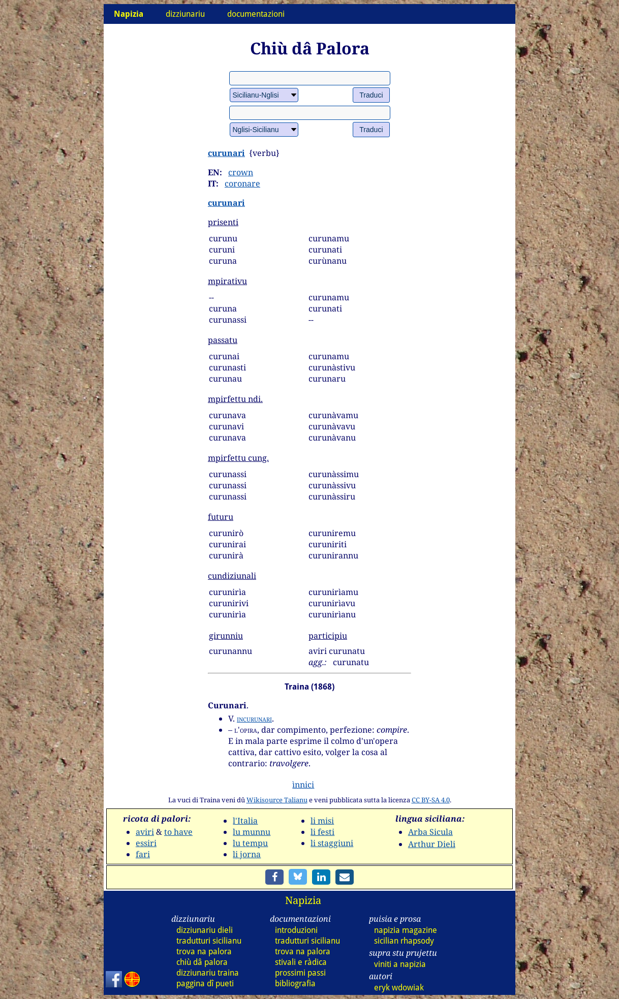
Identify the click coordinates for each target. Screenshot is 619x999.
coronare (242, 183)
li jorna (247, 854)
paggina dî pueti (205, 983)
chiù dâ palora (202, 962)
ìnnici (303, 784)
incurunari (254, 718)
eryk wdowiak (399, 987)
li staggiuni (332, 843)
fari (143, 854)
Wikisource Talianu (276, 799)
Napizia (303, 900)
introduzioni (296, 930)
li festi (322, 831)
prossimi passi (300, 973)
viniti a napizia (400, 964)
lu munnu (251, 831)
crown (240, 172)
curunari (226, 153)
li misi (322, 820)
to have (178, 831)
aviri (145, 831)
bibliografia (295, 983)
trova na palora (204, 951)
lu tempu (250, 843)
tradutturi (208, 941)
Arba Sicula (430, 831)
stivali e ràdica (301, 962)
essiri (146, 843)
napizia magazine (405, 930)
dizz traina (207, 973)
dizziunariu (185, 14)
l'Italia (245, 820)
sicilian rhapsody (404, 941)
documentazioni (256, 14)
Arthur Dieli (431, 844)
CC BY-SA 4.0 (431, 799)
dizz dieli (204, 930)
